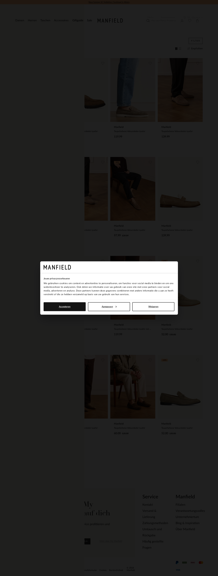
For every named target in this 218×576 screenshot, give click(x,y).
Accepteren (65, 306)
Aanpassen (109, 306)
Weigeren (153, 306)
